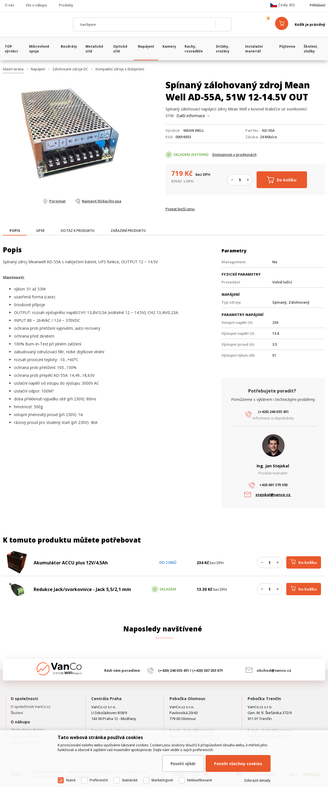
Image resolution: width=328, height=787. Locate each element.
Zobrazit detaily (257, 780)
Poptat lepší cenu (180, 208)
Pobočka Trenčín (264, 698)
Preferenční (99, 780)
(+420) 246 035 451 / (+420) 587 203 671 (190, 670)
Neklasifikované (199, 780)
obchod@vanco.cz (274, 670)
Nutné (71, 780)
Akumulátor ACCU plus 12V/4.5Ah (71, 563)
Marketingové (162, 780)
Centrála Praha (106, 698)
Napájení (38, 69)
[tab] (15, 231)
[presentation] (15, 231)
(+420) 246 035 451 (273, 411)
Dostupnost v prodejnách (234, 154)
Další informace (190, 115)
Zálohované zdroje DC (70, 69)
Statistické (130, 780)
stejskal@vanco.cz (273, 494)
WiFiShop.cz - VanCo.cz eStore (35, 24)
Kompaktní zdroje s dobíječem (120, 69)
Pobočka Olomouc (187, 698)
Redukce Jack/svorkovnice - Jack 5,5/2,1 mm (82, 589)
